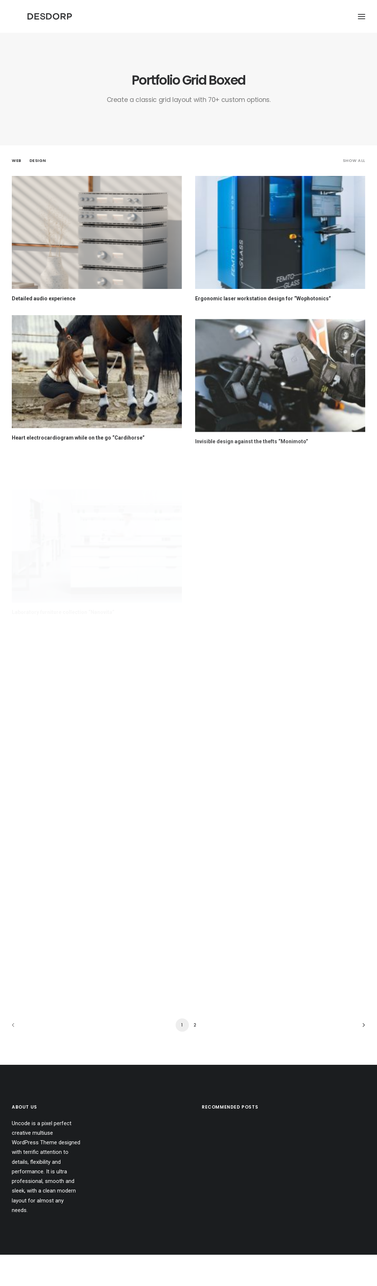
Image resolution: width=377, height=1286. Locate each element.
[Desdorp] (99, 32)
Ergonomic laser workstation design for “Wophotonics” (263, 330)
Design (37, 192)
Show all (354, 192)
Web (16, 192)
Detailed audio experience (43, 330)
